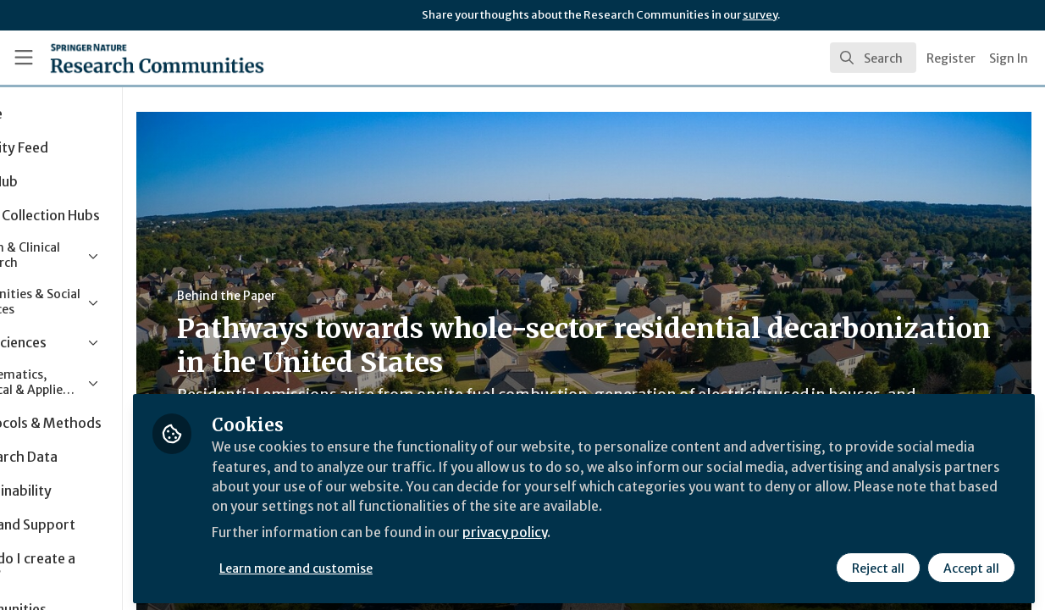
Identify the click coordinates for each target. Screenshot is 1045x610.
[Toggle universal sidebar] (23, 57)
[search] (873, 57)
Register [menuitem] (951, 58)
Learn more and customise (390, 565)
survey (760, 15)
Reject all (877, 565)
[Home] (131, 57)
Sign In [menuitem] (1008, 58)
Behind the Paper (320, 295)
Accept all (970, 565)
